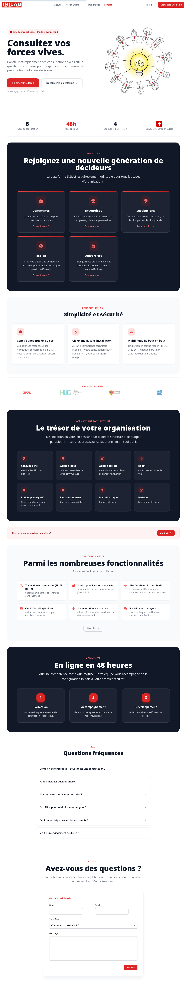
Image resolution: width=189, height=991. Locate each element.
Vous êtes (54, 919)
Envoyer (131, 967)
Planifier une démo (23, 83)
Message (53, 933)
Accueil (57, 4)
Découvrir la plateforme (62, 83)
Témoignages (93, 4)
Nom (51, 905)
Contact (108, 4)
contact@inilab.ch (62, 898)
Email (97, 905)
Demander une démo (171, 4)
